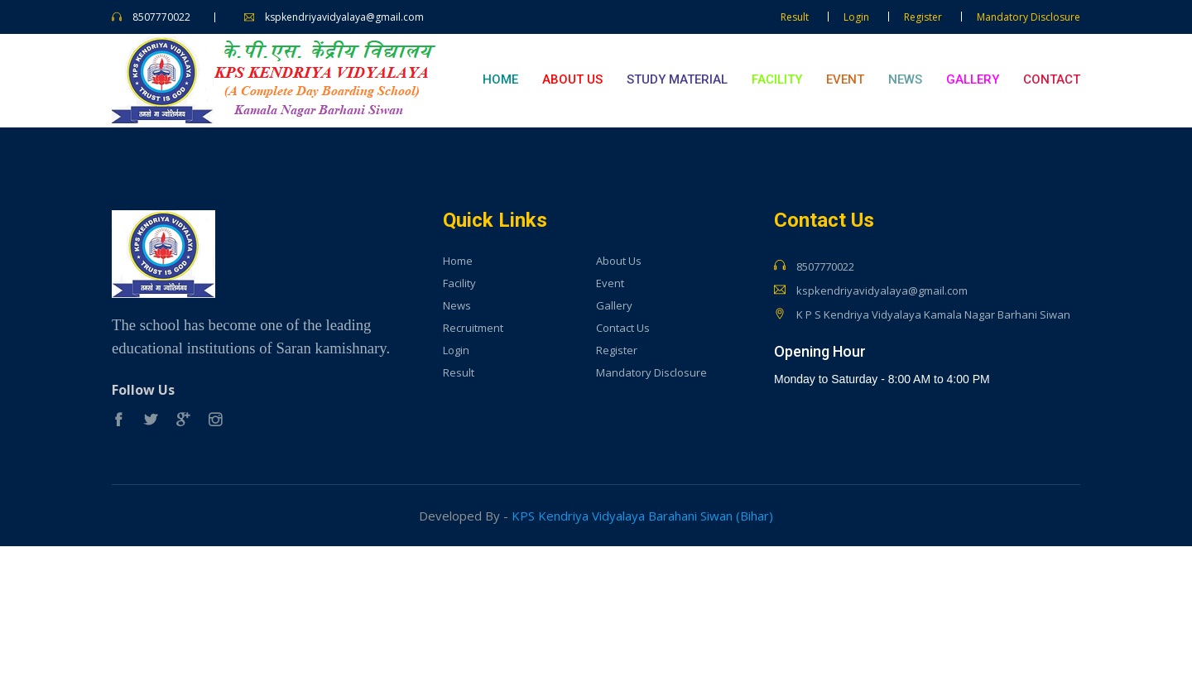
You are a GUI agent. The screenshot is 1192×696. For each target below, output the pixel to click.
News (905, 79)
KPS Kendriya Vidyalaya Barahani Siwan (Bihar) (642, 515)
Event (845, 79)
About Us (572, 79)
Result (795, 17)
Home (500, 79)
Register (923, 17)
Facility (777, 79)
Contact (1051, 79)
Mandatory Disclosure (1028, 17)
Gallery (972, 79)
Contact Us (623, 328)
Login (856, 17)
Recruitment (473, 328)
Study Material (677, 79)
